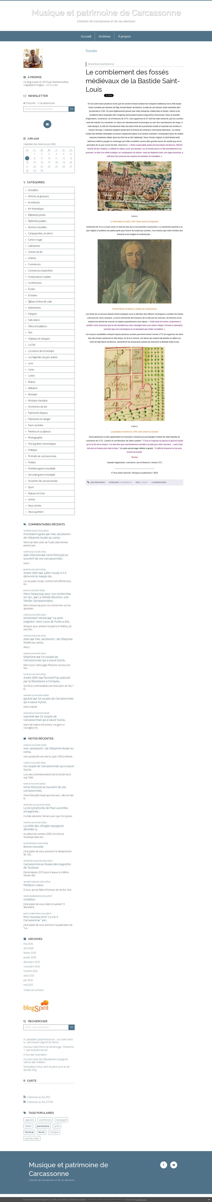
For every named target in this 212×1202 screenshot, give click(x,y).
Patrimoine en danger (39, 419)
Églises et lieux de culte (40, 301)
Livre (30, 363)
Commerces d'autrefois (40, 270)
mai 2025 (28, 984)
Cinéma (32, 258)
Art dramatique (36, 208)
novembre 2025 (31, 966)
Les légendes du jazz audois (43, 357)
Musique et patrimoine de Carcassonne (106, 12)
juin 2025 (28, 980)
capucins (29, 1119)
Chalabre (40, 1062)
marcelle (29, 716)
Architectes (34, 202)
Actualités (33, 190)
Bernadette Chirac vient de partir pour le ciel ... (47, 1066)
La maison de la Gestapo (41, 351)
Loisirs (31, 375)
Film (30, 332)
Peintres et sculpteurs (39, 431)
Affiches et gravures (38, 196)
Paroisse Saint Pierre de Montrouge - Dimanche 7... (48, 1048)
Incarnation (41, 1054)
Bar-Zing (31, 1069)
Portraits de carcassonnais (42, 456)
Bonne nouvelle (33, 846)
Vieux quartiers (36, 511)
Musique (32, 394)
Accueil (86, 36)
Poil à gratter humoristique (42, 443)
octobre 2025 (30, 971)
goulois (27, 698)
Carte (31, 1080)
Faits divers (34, 320)
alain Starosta (32, 555)
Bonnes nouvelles (37, 227)
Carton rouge (35, 239)
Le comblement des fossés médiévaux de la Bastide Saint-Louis (133, 80)
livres (42, 1132)
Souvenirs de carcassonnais (43, 481)
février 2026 (29, 952)
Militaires (32, 388)
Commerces (34, 264)
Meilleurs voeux (33, 885)
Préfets (32, 462)
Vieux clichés (34, 505)
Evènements (34, 307)
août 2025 (28, 975)
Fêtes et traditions (37, 326)
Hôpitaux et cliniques (39, 338)
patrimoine (43, 1126)
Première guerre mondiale (41, 468)
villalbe (28, 1126)
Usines (31, 499)
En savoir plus (140, 1199)
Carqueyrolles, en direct (40, 233)
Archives (105, 36)
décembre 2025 (31, 962)
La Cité (31, 344)
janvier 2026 (29, 957)
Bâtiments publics (37, 221)
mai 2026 (28, 943)
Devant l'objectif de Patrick (45, 1042)
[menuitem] (86, 36)
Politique (32, 450)
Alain (26, 639)
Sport (31, 487)
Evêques (32, 313)
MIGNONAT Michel (35, 618)
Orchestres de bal (37, 406)
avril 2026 (28, 948)
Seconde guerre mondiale (41, 474)
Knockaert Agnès (34, 534)
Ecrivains (32, 295)
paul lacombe (32, 1138)
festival (29, 1132)
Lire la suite (52, 85)
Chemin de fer (35, 252)
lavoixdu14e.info (39, 1050)
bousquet (62, 1119)
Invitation (29, 899)
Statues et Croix (36, 493)
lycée (57, 1126)
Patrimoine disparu (38, 412)
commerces (45, 1119)
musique (54, 1132)
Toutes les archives (33, 990)
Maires (31, 381)
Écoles (31, 289)
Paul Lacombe (35, 425)
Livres (31, 369)
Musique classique (38, 400)
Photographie (35, 437)
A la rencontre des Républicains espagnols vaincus (45, 1061)
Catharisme (34, 245)
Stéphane (29, 656)
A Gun (26, 1054)
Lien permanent (96, 482)
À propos (124, 36)
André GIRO (30, 572)
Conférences (35, 282)
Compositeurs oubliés (39, 276)
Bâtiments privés (36, 215)
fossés (144, 482)
